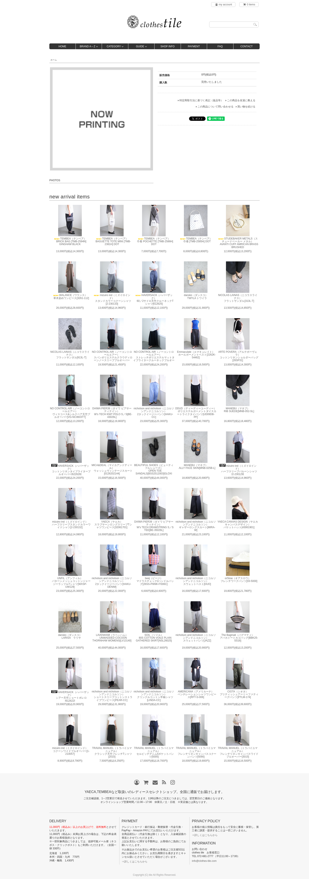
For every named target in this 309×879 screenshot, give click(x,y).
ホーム (53, 60)
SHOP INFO (168, 46)
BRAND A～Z (87, 46)
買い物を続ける (246, 106)
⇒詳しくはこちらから (134, 861)
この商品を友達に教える (241, 100)
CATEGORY (114, 46)
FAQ (220, 46)
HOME (62, 46)
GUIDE (140, 46)
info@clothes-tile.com (204, 860)
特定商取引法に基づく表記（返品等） (201, 100)
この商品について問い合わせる (215, 106)
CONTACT (246, 46)
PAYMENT (194, 46)
